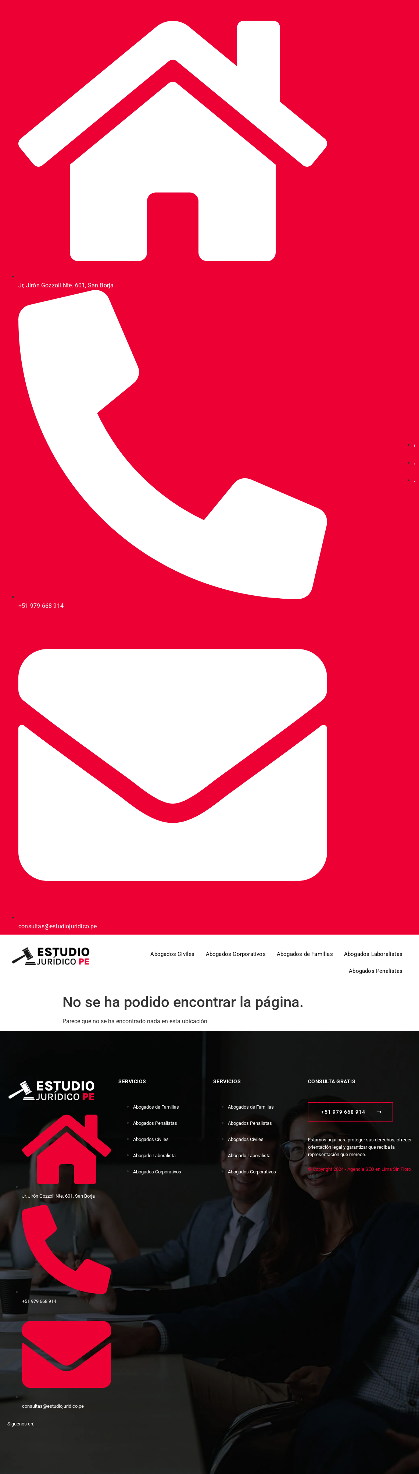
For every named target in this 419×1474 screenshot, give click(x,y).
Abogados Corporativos (236, 954)
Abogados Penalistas (375, 971)
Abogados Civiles (172, 954)
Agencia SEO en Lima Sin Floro (379, 1169)
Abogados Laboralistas (373, 954)
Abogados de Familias (305, 954)
